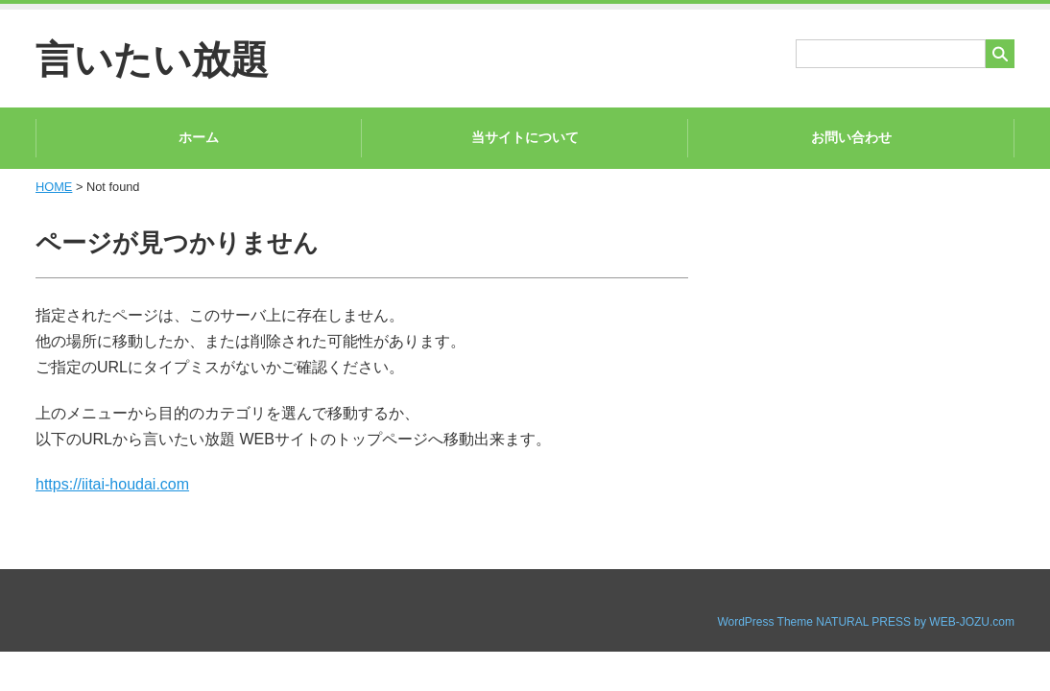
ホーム (199, 138)
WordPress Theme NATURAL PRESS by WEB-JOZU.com (865, 622)
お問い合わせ (851, 138)
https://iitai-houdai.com (112, 484)
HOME (54, 186)
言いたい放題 (152, 59)
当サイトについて (525, 138)
